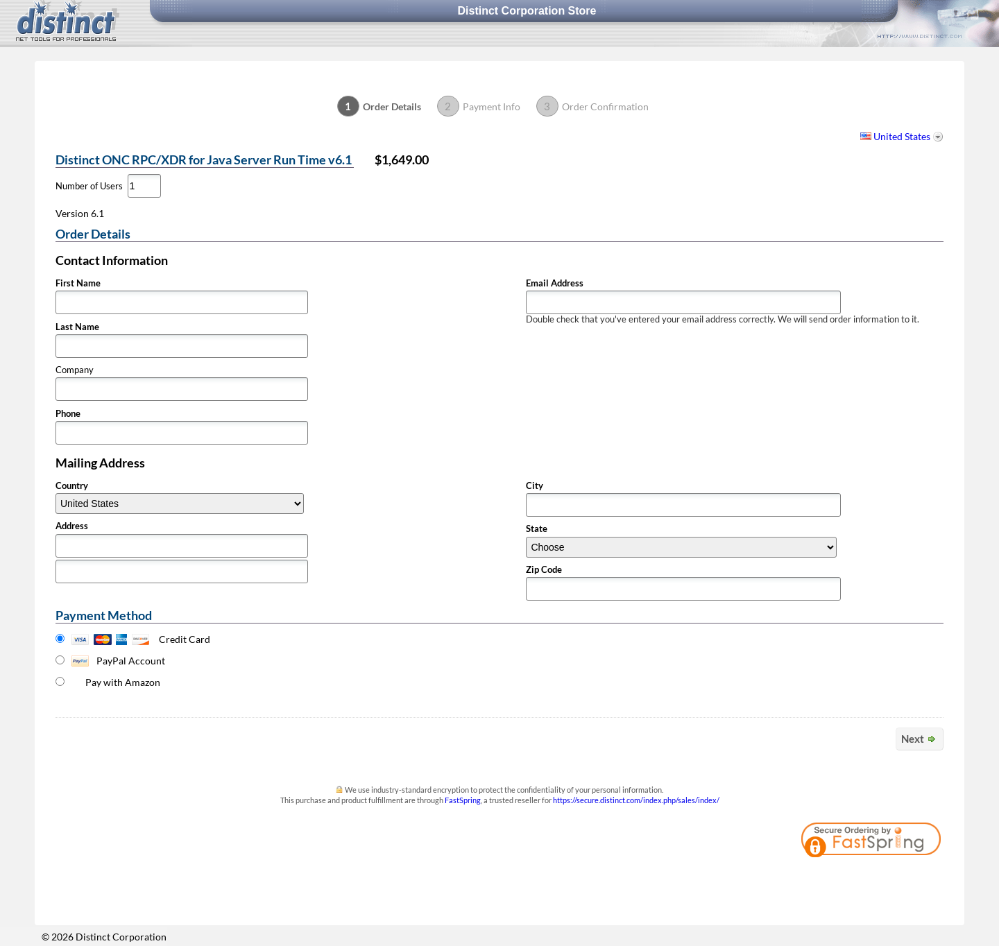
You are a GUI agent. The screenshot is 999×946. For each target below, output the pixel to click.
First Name (78, 283)
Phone (68, 414)
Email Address (554, 283)
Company (75, 370)
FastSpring (463, 800)
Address (72, 526)
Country (72, 486)
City (534, 486)
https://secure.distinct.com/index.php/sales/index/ (636, 800)
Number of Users (89, 186)
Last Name (77, 327)
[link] (905, 879)
